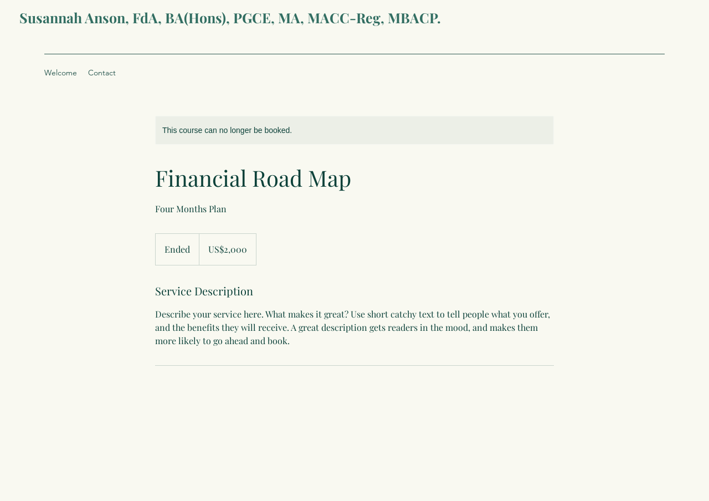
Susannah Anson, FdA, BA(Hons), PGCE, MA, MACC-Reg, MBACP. (230, 17)
